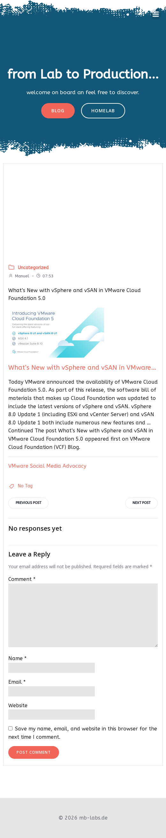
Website (17, 705)
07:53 (45, 276)
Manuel (18, 276)
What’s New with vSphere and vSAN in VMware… (82, 367)
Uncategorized (33, 267)
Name (17, 658)
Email (17, 682)
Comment (21, 579)
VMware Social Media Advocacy (47, 466)
